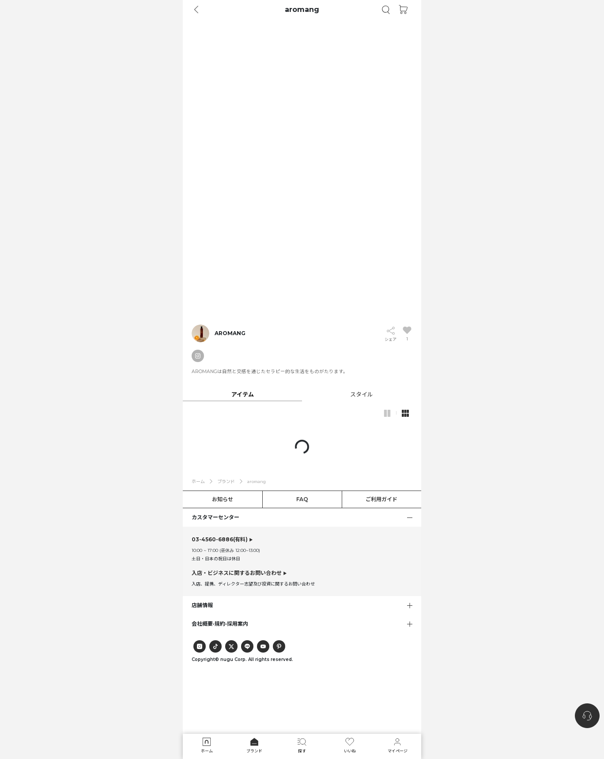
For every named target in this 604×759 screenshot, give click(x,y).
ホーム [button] (198, 481)
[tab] (302, 394)
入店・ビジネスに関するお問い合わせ (237, 573)
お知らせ (222, 499)
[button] (386, 10)
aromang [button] (256, 481)
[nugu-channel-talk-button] (587, 715)
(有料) (220, 540)
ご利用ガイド (381, 499)
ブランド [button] (226, 481)
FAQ (302, 499)
